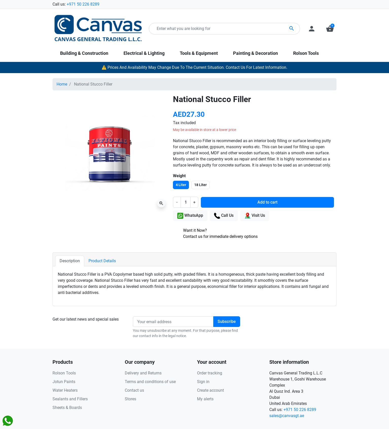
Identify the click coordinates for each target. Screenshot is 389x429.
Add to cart (267, 202)
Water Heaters (65, 390)
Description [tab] (70, 260)
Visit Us (254, 216)
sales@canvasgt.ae (286, 415)
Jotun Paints (63, 381)
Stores (130, 399)
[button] (330, 28)
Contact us (134, 390)
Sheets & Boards (67, 407)
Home (62, 84)
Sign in (203, 381)
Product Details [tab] (102, 260)
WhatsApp (190, 216)
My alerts (205, 399)
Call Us (224, 216)
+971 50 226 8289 (83, 4)
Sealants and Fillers (70, 399)
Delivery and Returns (143, 373)
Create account (210, 390)
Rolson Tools (64, 373)
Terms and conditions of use (150, 381)
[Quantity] (186, 202)
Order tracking (209, 373)
